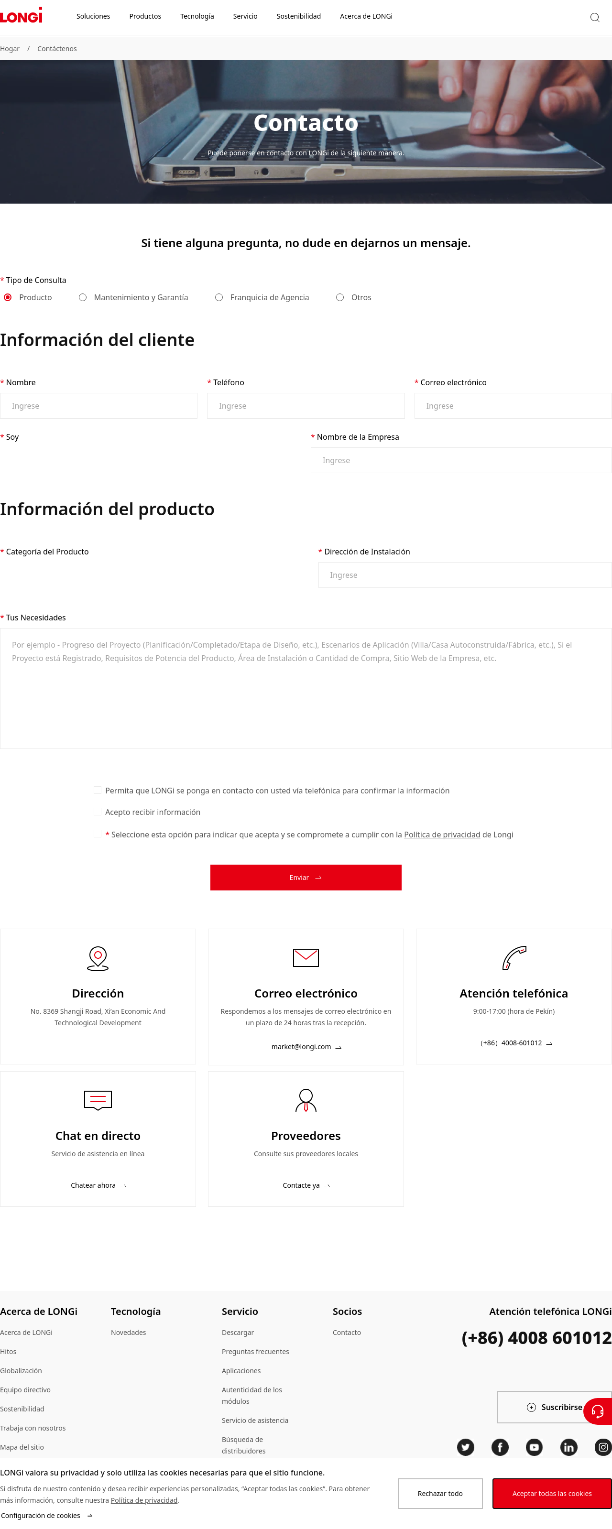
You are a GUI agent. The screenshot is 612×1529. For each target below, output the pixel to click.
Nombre (21, 382)
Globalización (21, 1382)
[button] (498, 18)
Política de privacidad (442, 846)
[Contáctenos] (597, 1411)
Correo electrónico (453, 382)
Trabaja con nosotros (33, 1439)
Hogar (10, 48)
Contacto (347, 1343)
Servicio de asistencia (255, 1431)
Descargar (238, 1343)
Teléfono (228, 382)
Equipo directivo (25, 1401)
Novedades (128, 1343)
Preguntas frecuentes (255, 1362)
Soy (12, 437)
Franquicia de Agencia (262, 297)
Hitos (8, 1362)
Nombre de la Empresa (358, 437)
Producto (28, 297)
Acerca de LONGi (26, 1343)
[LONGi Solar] (21, 19)
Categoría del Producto (47, 557)
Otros (354, 297)
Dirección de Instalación (367, 557)
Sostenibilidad (22, 1420)
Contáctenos (56, 48)
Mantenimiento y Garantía (134, 297)
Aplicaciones (241, 1382)
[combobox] (147, 460)
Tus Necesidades (36, 629)
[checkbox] (97, 801)
